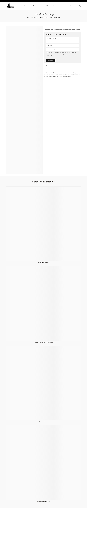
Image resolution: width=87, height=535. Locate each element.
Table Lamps (46, 17)
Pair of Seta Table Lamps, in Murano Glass (43, 342)
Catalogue (34, 17)
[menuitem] (76, 6)
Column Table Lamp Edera (43, 262)
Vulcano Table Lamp (43, 421)
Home (28, 17)
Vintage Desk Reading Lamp (43, 501)
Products (39, 17)
